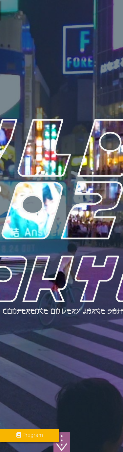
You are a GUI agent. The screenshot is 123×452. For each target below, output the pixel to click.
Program (29, 435)
